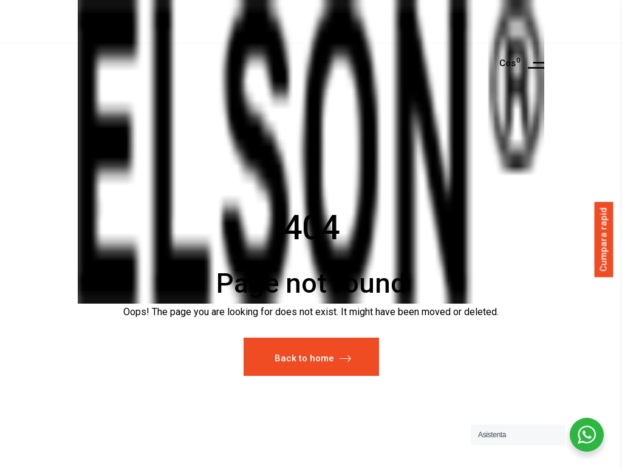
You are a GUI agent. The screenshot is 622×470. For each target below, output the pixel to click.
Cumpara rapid (603, 240)
